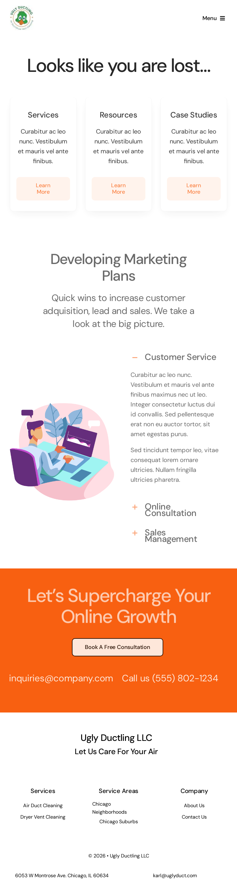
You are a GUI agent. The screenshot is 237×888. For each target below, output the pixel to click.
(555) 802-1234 (182, 678)
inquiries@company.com (58, 678)
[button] (175, 355)
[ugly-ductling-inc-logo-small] (22, 9)
